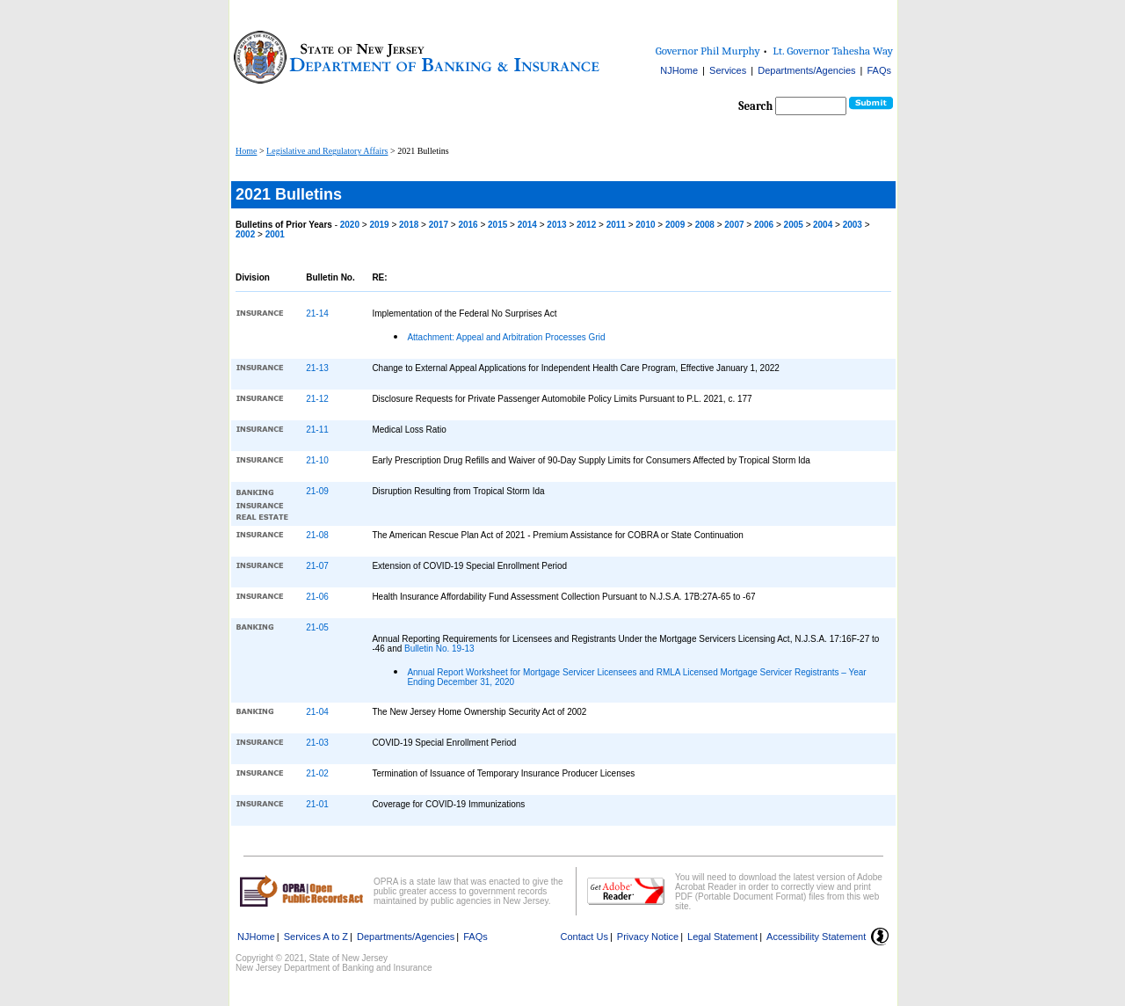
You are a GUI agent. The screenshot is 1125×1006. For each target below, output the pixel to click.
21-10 (317, 460)
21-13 (317, 368)
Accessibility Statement (816, 936)
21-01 (317, 804)
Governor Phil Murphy (708, 50)
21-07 (317, 566)
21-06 (317, 596)
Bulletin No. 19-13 (439, 648)
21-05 (317, 627)
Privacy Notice (648, 936)
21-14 (317, 313)
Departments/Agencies (806, 70)
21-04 (317, 712)
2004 (824, 225)
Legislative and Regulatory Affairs (327, 151)
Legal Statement (722, 936)
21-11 (317, 429)
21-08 (317, 535)
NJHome (679, 70)
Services (727, 70)
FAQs (879, 70)
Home (246, 151)
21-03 (317, 742)
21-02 (317, 773)
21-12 (317, 399)
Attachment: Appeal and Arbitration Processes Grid (506, 337)
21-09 (317, 491)
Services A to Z (316, 936)
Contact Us (584, 936)
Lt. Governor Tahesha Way (833, 50)
